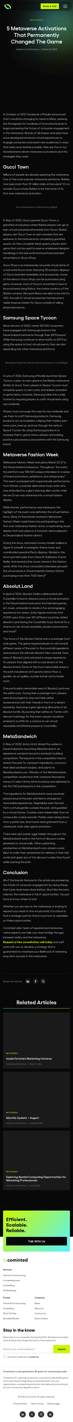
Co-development (11, 1280)
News (37, 1303)
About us (39, 1308)
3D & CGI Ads (9, 1313)
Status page (53, 1403)
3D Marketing (9, 1290)
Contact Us (40, 1313)
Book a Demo (41, 1318)
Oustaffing (8, 1308)
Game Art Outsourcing (14, 1275)
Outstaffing (9, 1285)
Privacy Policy (20, 1403)
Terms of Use (37, 1403)
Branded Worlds (11, 1318)
